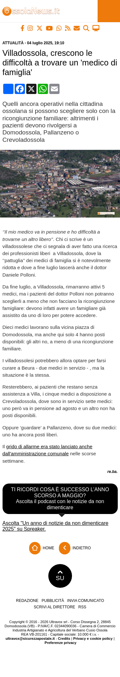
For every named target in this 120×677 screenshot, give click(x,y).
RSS (82, 607)
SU (60, 575)
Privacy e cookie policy (93, 638)
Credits (64, 638)
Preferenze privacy (60, 643)
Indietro (75, 548)
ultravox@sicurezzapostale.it (30, 638)
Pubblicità (53, 600)
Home (41, 548)
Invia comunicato (85, 600)
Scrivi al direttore (54, 607)
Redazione (27, 600)
